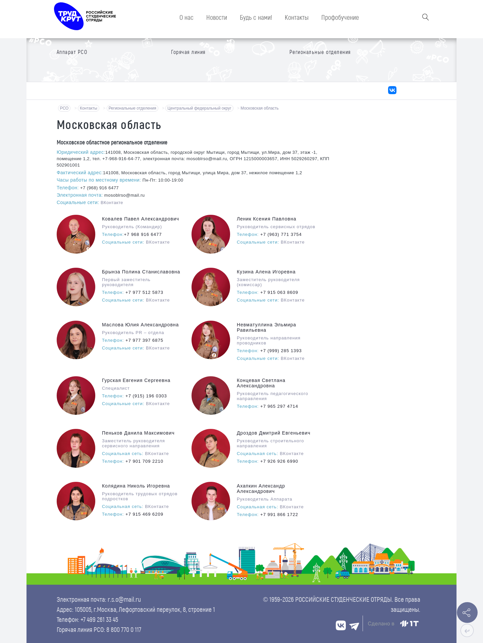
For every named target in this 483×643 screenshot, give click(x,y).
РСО (64, 108)
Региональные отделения (132, 108)
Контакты (88, 108)
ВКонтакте (112, 202)
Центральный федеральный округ (199, 108)
